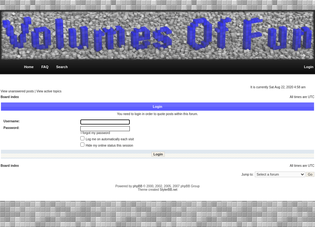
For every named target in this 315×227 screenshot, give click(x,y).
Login (308, 67)
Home (29, 67)
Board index (10, 97)
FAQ (45, 67)
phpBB (137, 186)
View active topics (49, 91)
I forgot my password (95, 133)
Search (62, 67)
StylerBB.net (168, 189)
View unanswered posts (17, 91)
